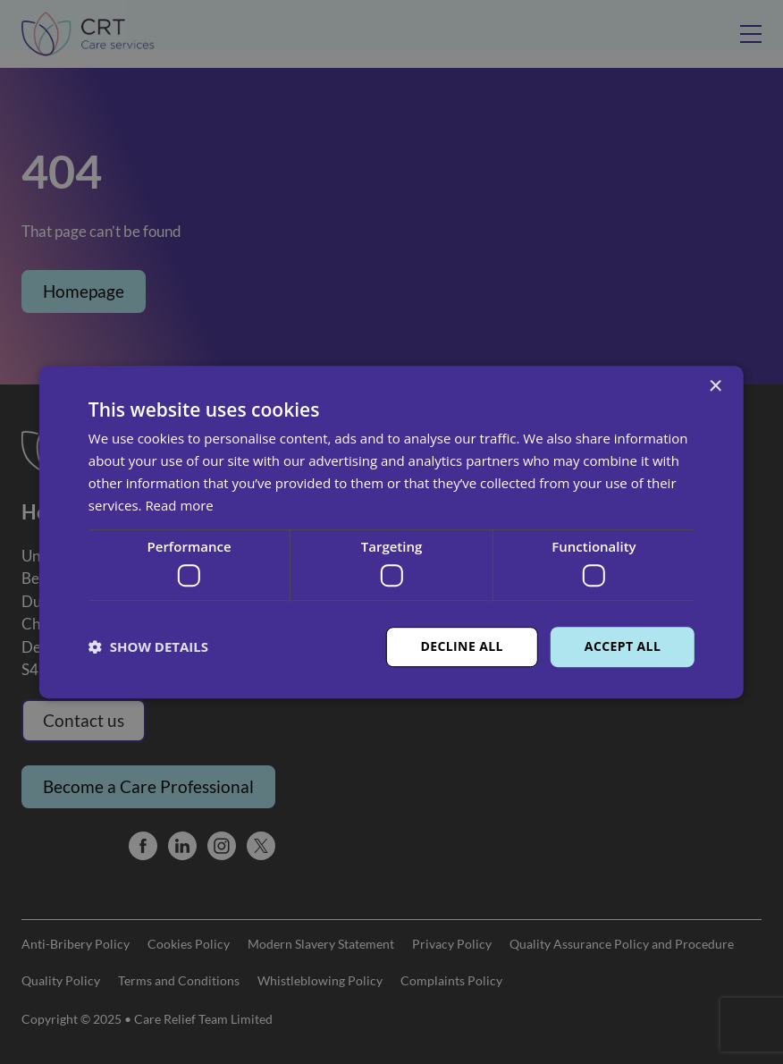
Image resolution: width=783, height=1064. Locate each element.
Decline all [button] (461, 646)
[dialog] (391, 532)
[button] (148, 646)
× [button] (714, 386)
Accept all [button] (623, 646)
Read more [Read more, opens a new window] (179, 505)
